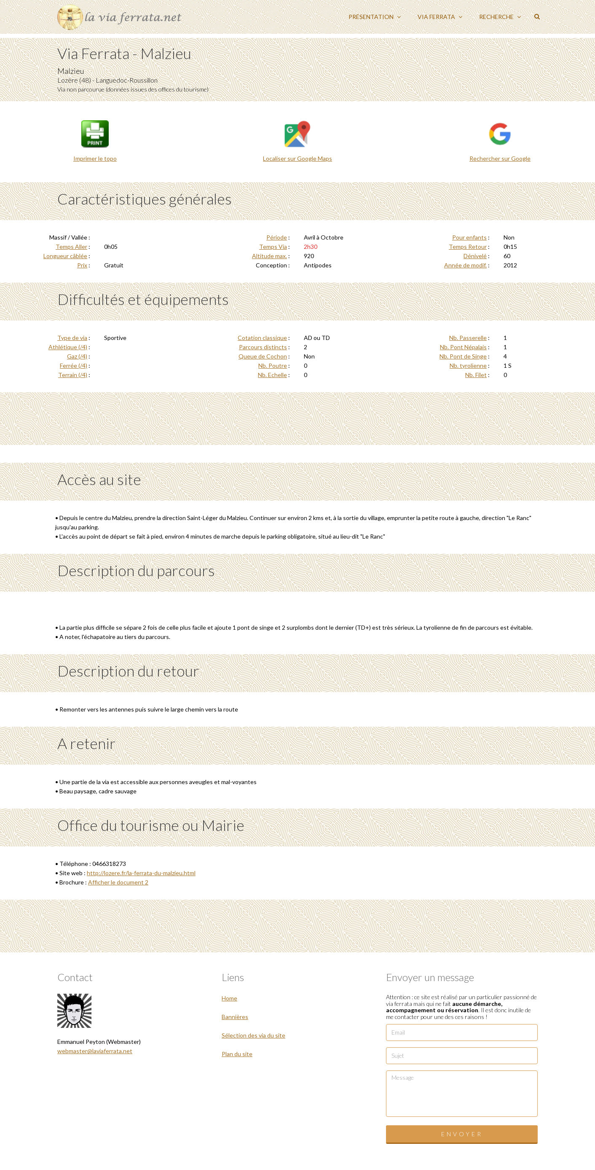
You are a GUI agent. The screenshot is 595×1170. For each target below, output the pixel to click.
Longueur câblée (65, 255)
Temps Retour (468, 246)
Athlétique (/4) (67, 346)
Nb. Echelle (272, 374)
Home (229, 998)
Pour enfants (469, 237)
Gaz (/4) (77, 356)
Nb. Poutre (272, 365)
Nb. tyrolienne (468, 365)
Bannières (235, 1016)
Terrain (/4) (72, 374)
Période (276, 237)
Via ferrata (440, 16)
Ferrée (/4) (73, 365)
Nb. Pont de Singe (463, 356)
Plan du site (237, 1053)
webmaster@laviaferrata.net (94, 1050)
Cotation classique (262, 337)
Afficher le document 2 (118, 882)
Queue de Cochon (263, 356)
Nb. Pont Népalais (463, 346)
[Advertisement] (297, 418)
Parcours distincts (263, 346)
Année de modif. (465, 265)
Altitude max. (269, 255)
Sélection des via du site (253, 1035)
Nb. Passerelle (468, 337)
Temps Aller (71, 246)
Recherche (500, 16)
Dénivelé (475, 255)
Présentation (374, 16)
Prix (82, 265)
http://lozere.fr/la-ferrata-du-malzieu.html (141, 872)
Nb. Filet (476, 374)
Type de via (72, 337)
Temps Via (273, 246)
